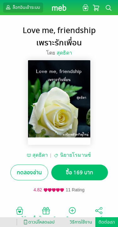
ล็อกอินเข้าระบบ (22, 7)
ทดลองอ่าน (29, 172)
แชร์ (99, 213)
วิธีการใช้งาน (81, 222)
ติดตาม (72, 213)
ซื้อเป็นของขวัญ (46, 213)
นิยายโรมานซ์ (75, 155)
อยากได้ (19, 213)
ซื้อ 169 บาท (79, 172)
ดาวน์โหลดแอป (38, 222)
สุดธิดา (64, 52)
